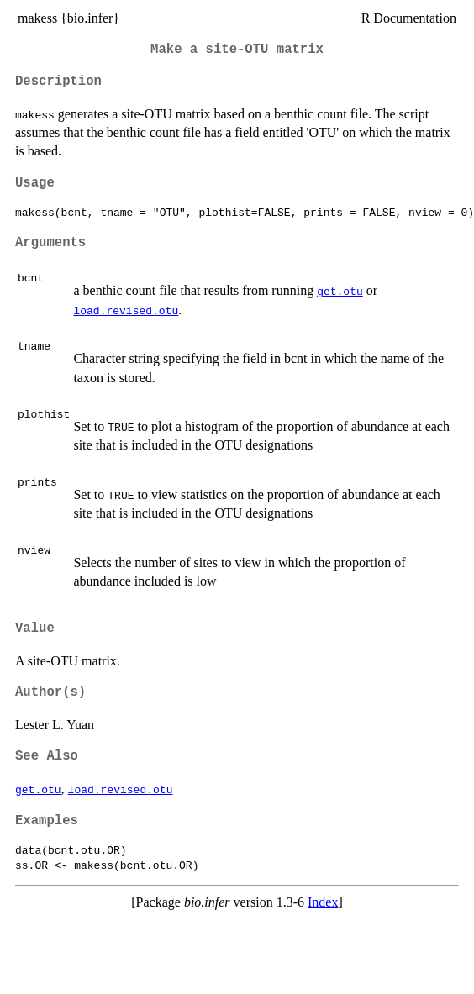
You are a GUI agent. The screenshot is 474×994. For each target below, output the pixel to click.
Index (323, 902)
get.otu (340, 290)
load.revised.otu (125, 310)
